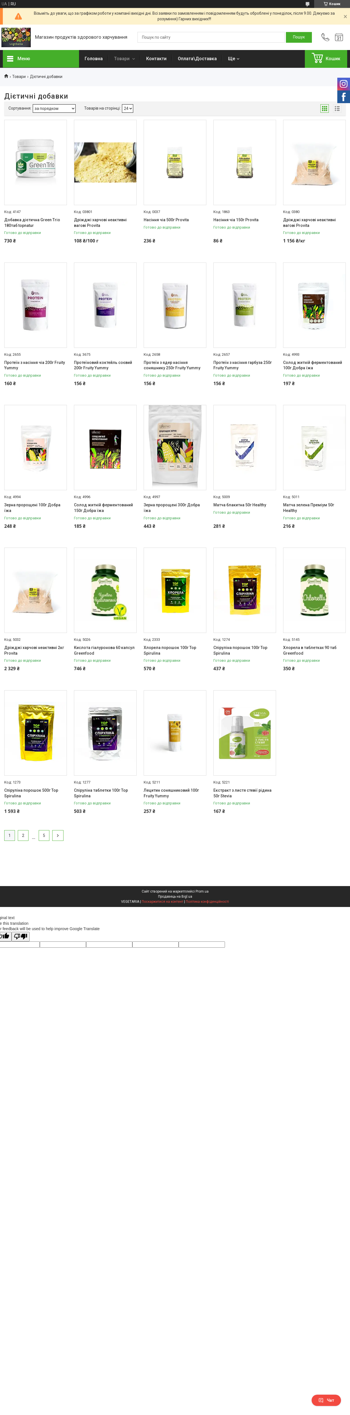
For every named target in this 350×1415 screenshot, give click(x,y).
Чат (326, 1400)
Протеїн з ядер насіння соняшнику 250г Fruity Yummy (172, 365)
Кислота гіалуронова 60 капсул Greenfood (104, 650)
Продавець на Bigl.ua (175, 897)
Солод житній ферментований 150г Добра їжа (103, 508)
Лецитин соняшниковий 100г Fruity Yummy (171, 793)
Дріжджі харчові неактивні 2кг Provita (34, 650)
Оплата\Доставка (197, 58)
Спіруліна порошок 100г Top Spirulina (240, 650)
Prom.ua (202, 891)
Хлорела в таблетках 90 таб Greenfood (309, 650)
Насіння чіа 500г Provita (166, 220)
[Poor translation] (21, 937)
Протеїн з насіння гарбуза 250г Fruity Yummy (242, 365)
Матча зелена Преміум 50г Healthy (308, 508)
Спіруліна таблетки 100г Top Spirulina (101, 793)
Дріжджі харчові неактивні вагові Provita (100, 223)
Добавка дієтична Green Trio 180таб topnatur (32, 223)
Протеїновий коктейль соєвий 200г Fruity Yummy (103, 365)
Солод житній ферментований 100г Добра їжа (312, 365)
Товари (122, 58)
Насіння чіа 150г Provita (236, 220)
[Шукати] (299, 37)
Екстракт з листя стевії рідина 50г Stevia (242, 793)
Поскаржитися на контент (162, 902)
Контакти (156, 58)
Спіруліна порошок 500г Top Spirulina (31, 793)
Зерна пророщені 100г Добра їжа (32, 508)
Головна (94, 58)
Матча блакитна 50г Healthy (239, 505)
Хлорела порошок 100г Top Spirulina (170, 650)
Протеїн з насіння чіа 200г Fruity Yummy (34, 365)
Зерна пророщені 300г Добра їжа (172, 508)
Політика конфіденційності (207, 902)
